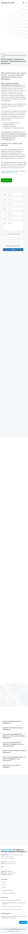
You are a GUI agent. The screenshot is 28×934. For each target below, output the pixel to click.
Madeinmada (8, 2)
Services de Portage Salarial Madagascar (11, 900)
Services (4, 887)
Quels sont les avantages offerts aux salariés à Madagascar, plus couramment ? (13, 758)
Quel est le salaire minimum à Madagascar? (11, 722)
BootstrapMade (16, 931)
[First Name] (13, 199)
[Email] (13, 208)
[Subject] (13, 218)
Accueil (3, 882)
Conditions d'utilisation (7, 890)
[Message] (13, 226)
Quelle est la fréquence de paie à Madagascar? (12, 728)
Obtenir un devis (6, 180)
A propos (4, 884)
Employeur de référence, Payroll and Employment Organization (13, 903)
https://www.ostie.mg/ (12, 173)
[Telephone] (13, 213)
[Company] (13, 194)
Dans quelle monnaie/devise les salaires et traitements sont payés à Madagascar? (13, 736)
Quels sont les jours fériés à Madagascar (10, 766)
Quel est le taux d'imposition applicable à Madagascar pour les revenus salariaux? (12, 744)
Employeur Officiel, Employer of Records (11, 906)
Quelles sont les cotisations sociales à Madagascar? (14, 751)
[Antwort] (14, 237)
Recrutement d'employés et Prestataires (11, 909)
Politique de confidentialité (8, 893)
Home (2, 53)
